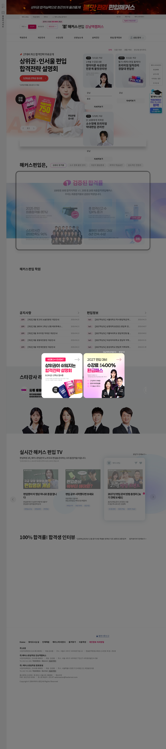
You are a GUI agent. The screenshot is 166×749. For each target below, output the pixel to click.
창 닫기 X (121, 352)
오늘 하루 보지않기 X (109, 352)
